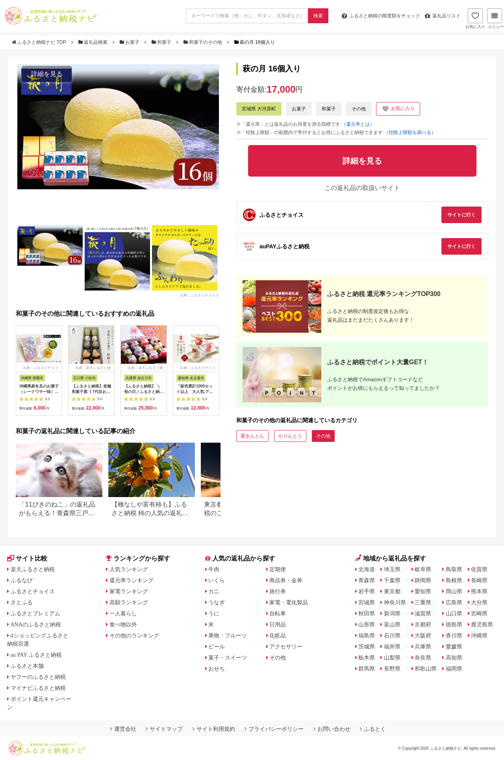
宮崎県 (479, 613)
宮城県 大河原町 (259, 109)
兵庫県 (423, 646)
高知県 (454, 657)
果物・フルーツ (227, 635)
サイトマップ (164, 729)
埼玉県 (392, 569)
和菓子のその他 (203, 42)
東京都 (392, 591)
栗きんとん (252, 436)
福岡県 (454, 668)
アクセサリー (285, 646)
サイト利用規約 (214, 729)
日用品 (277, 624)
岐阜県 (423, 569)
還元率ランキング (131, 580)
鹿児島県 (482, 624)
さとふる (22, 602)
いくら (216, 580)
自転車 (277, 613)
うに (213, 613)
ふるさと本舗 (27, 666)
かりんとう (290, 436)
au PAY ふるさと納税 (36, 655)
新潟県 (392, 613)
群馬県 (366, 668)
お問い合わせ (331, 729)
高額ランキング (128, 602)
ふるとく (373, 729)
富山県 (392, 624)
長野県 (392, 668)
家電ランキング (128, 591)
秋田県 (366, 613)
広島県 (454, 602)
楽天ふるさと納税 (33, 569)
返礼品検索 (93, 42)
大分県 (479, 602)
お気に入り (475, 18)
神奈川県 (395, 602)
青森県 (366, 580)
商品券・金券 (285, 580)
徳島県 (454, 624)
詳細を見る (47, 74)
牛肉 (213, 569)
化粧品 (277, 635)
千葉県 (392, 580)
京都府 (423, 624)
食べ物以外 (123, 624)
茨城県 (366, 646)
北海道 (366, 569)
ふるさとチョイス (33, 591)
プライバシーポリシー (274, 729)
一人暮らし (123, 613)
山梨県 (392, 657)
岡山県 (454, 591)
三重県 (423, 602)
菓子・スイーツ (227, 657)
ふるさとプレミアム (35, 613)
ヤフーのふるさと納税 (38, 677)
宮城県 (366, 602)
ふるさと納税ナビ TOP (39, 42)
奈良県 (423, 657)
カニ (213, 591)
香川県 (454, 635)
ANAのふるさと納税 (36, 624)
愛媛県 (454, 646)
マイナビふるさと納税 (38, 688)
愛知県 (423, 591)
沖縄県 (479, 635)
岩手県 (366, 591)
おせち (216, 668)
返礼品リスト (443, 16)
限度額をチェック (381, 16)
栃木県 (366, 657)
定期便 (277, 569)
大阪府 (423, 635)
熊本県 (479, 591)
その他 (359, 109)
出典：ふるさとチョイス (199, 295)
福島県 (366, 635)
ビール (216, 646)
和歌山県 (426, 668)
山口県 (454, 613)
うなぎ (216, 602)
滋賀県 (423, 613)
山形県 (366, 624)
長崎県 (479, 580)
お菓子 (130, 42)
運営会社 (123, 729)
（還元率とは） (357, 124)
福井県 (392, 646)
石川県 (392, 635)
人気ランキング (128, 569)
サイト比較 (27, 558)
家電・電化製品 (288, 602)
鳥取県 (454, 569)
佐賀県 (479, 569)
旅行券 (277, 591)
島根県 (454, 580)
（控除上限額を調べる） (410, 132)
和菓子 (162, 42)
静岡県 (423, 580)
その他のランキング (134, 635)
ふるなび (22, 580)
